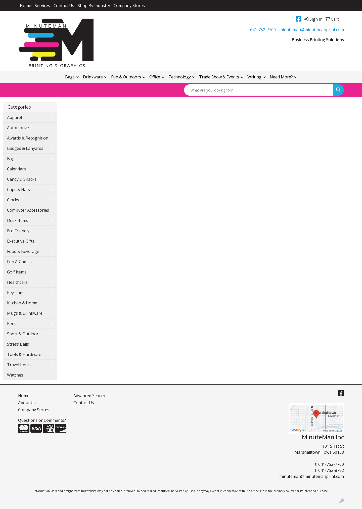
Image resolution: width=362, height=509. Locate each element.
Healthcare (17, 282)
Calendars (16, 169)
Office (154, 77)
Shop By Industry (94, 5)
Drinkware (93, 77)
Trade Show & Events (219, 77)
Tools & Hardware (24, 354)
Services (42, 5)
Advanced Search (89, 395)
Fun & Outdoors (126, 77)
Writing (254, 77)
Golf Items (16, 272)
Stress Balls (18, 344)
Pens (11, 323)
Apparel (14, 117)
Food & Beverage (23, 251)
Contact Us (64, 5)
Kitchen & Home (22, 303)
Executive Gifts (20, 241)
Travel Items (19, 364)
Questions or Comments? (42, 420)
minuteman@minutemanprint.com (311, 29)
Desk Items (17, 220)
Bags (70, 77)
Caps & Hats (18, 189)
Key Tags (15, 292)
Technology (179, 77)
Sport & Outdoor (22, 334)
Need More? (281, 77)
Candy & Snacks (21, 179)
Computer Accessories (28, 210)
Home (25, 5)
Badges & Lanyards (25, 148)
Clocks (13, 200)
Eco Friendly (18, 231)
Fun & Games (19, 261)
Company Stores (129, 5)
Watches (15, 375)
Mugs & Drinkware (24, 313)
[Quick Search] (258, 90)
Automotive (18, 127)
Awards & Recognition (27, 138)
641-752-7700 (263, 29)
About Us (27, 402)
